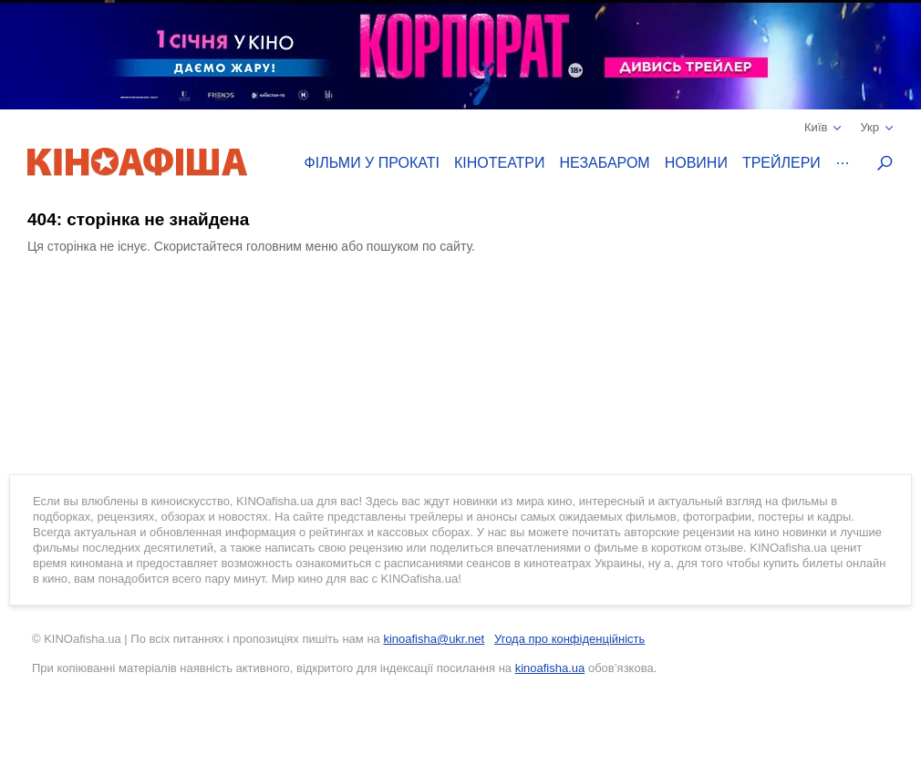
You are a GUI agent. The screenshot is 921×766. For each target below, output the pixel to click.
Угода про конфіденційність (569, 639)
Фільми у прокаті (372, 163)
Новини (696, 163)
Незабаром (605, 163)
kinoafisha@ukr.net (433, 639)
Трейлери (781, 163)
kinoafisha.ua (550, 668)
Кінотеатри (499, 163)
